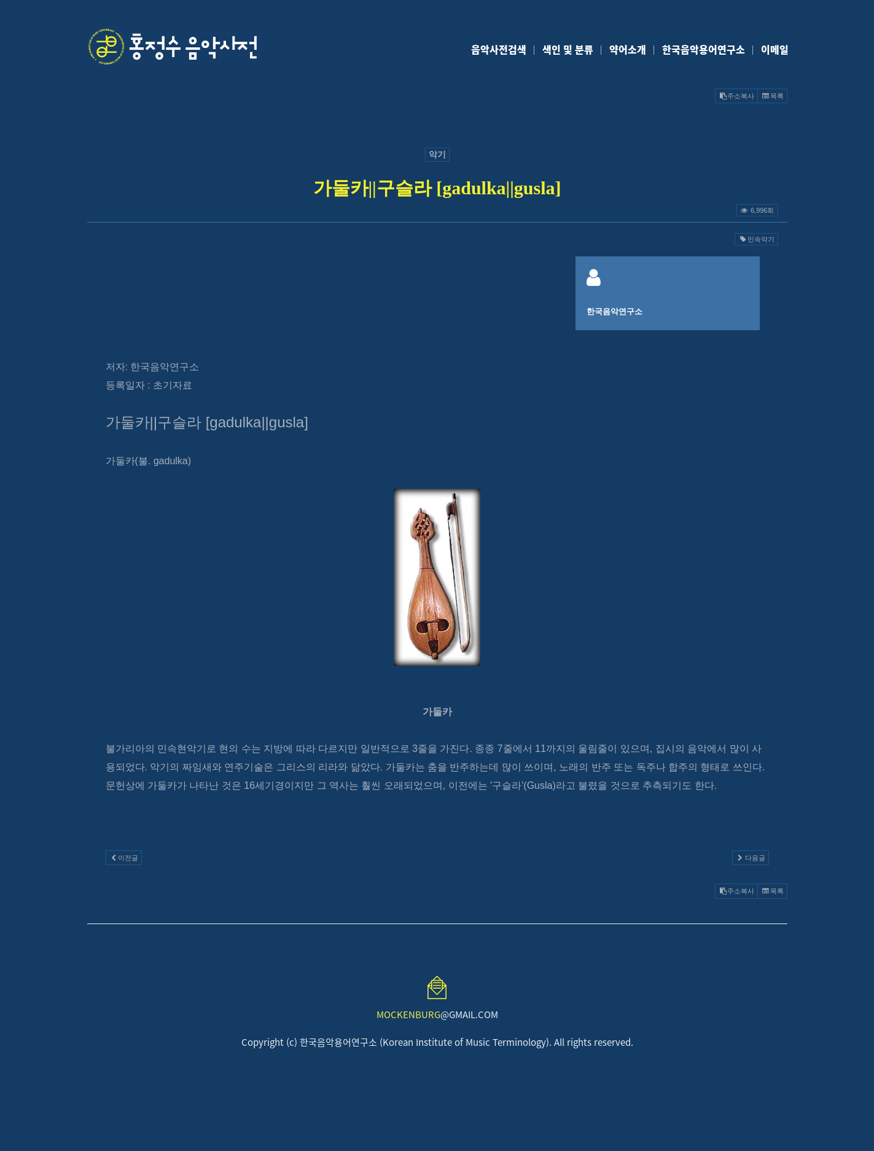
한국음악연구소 (614, 311)
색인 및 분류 (567, 49)
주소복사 (736, 96)
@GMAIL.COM (437, 1014)
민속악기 (756, 239)
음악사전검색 (498, 49)
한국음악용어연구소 (703, 49)
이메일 (775, 49)
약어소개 (627, 49)
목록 (772, 96)
